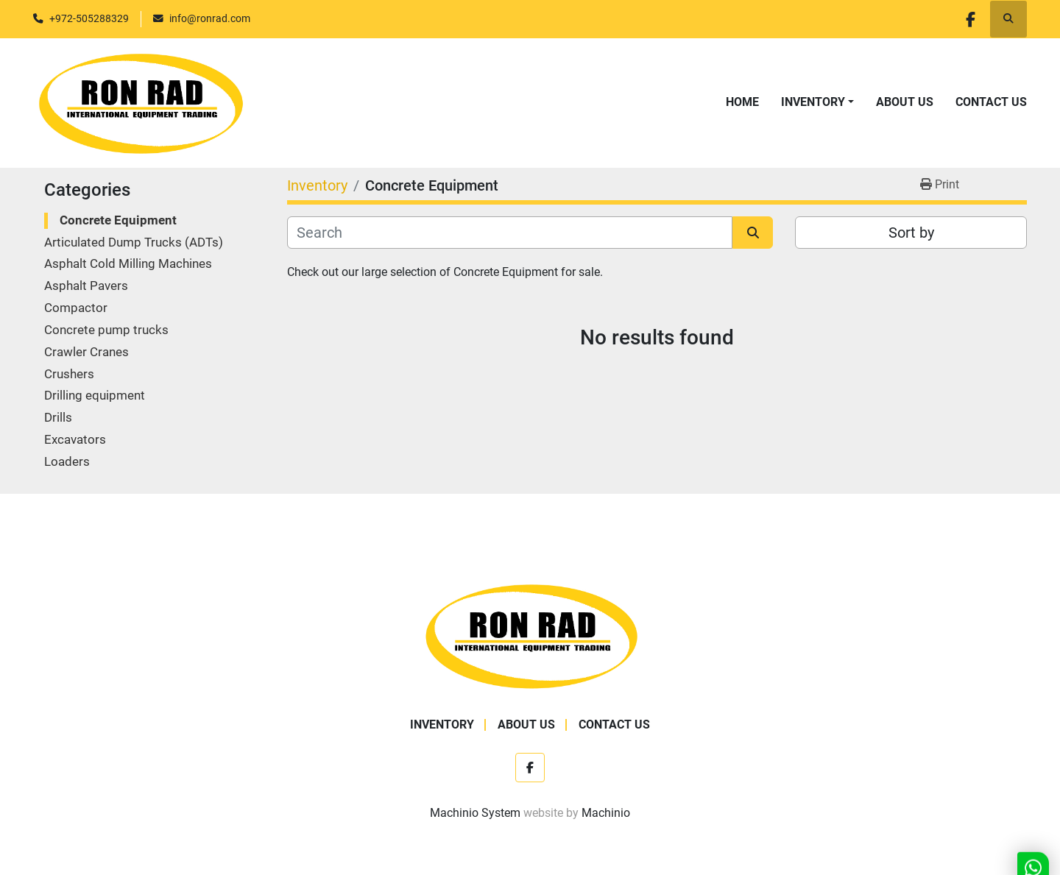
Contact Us (991, 102)
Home (742, 102)
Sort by (911, 232)
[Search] (509, 232)
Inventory (813, 102)
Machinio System (475, 813)
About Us (904, 102)
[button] (817, 102)
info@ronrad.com (209, 18)
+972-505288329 (89, 18)
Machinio (606, 813)
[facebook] (970, 19)
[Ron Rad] (530, 635)
